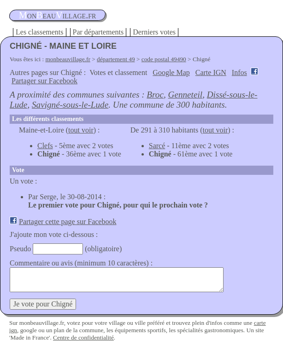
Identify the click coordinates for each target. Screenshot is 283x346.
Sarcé (157, 146)
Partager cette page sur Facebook (67, 221)
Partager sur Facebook (44, 81)
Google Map (171, 72)
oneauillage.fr (57, 15)
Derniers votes (154, 32)
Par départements (98, 32)
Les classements (40, 32)
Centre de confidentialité (83, 337)
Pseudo (20, 249)
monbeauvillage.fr (68, 59)
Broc (155, 94)
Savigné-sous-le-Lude (70, 105)
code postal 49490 (164, 59)
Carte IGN (210, 72)
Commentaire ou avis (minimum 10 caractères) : (81, 263)
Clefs (45, 146)
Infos (239, 72)
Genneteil (185, 94)
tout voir (81, 130)
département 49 (116, 59)
